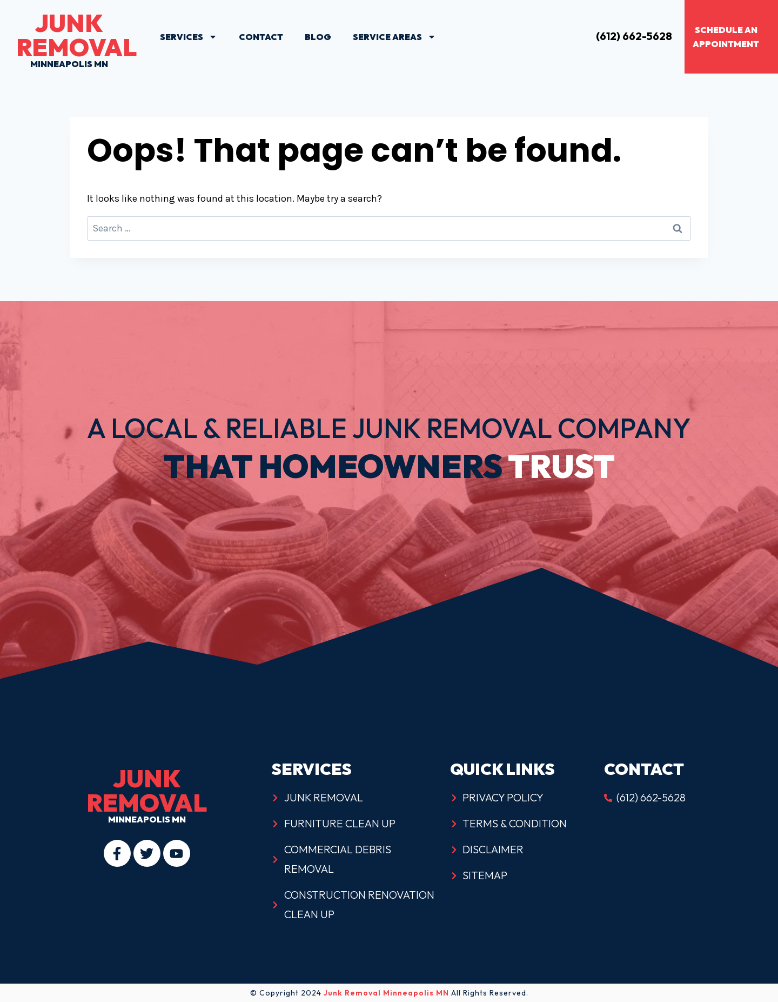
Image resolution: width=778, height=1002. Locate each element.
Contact (261, 36)
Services (188, 37)
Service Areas (394, 37)
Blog (318, 36)
